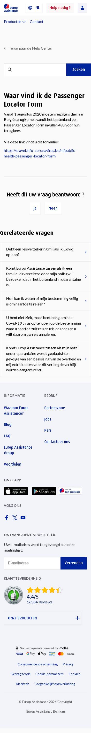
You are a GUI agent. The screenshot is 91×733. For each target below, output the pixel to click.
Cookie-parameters (49, 674)
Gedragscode (20, 674)
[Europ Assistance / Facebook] (7, 519)
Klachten (22, 684)
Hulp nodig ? (60, 7)
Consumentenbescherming (38, 664)
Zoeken (78, 69)
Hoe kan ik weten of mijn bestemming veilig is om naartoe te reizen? (42, 301)
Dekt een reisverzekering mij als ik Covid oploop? (39, 252)
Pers (48, 430)
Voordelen (12, 464)
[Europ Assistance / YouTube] (24, 519)
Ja (35, 208)
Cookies (74, 674)
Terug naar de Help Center (30, 48)
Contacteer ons (57, 441)
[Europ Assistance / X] (15, 519)
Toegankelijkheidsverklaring (54, 684)
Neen (53, 208)
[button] (34, 8)
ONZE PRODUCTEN (44, 618)
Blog (7, 424)
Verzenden (74, 563)
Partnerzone (54, 407)
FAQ (7, 436)
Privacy (68, 664)
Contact (36, 21)
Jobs (47, 419)
